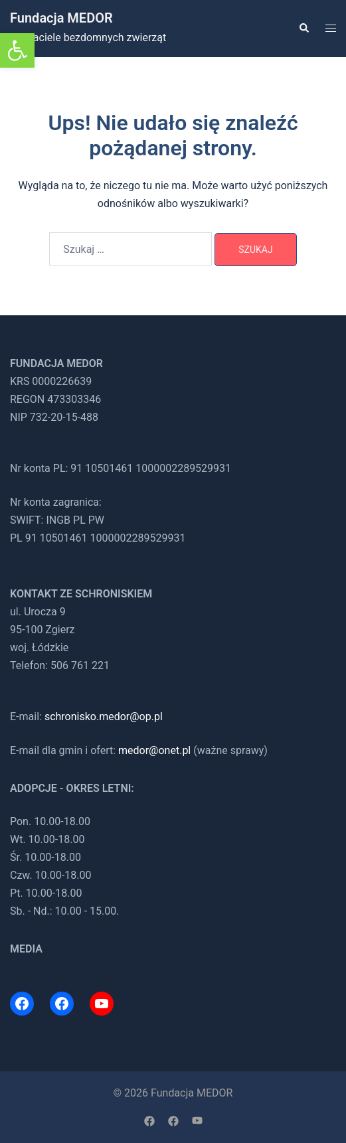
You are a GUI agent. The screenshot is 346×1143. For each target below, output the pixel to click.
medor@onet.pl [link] (154, 750)
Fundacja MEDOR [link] (61, 18)
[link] (17, 50)
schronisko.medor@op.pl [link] (103, 716)
